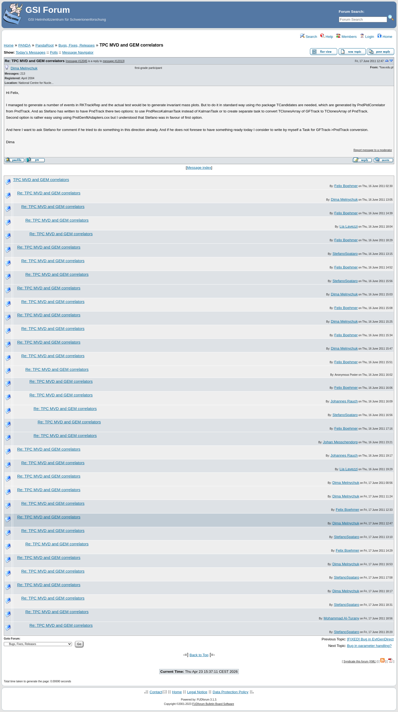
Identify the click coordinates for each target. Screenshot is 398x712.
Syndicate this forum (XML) (359, 661)
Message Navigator (78, 52)
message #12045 (76, 61)
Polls (54, 52)
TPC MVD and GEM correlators (41, 180)
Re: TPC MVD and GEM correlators (35, 61)
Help (326, 37)
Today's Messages (30, 52)
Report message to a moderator (373, 150)
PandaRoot (44, 45)
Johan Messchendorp (340, 442)
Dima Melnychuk (24, 68)
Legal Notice (197, 692)
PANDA (24, 45)
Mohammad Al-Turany (341, 618)
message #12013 (113, 61)
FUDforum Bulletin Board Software (213, 703)
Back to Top (198, 655)
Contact (156, 692)
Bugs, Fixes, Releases (77, 45)
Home (384, 37)
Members (346, 37)
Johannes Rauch (344, 401)
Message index (199, 168)
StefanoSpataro (345, 254)
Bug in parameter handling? (369, 646)
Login (367, 37)
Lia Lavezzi (349, 226)
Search (308, 37)
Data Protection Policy (230, 692)
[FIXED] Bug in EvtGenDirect (370, 639)
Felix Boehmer (346, 186)
